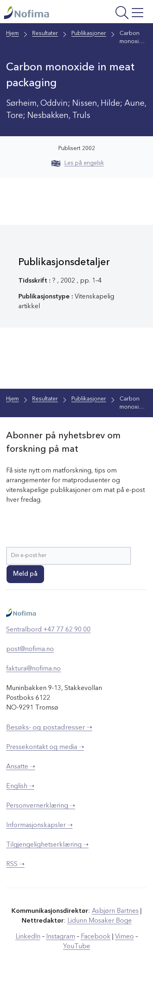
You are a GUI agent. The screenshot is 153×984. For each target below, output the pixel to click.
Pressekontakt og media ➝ (45, 747)
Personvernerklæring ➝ (40, 806)
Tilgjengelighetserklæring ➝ (47, 845)
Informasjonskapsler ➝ (39, 825)
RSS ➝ (15, 864)
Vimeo (124, 937)
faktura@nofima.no (33, 669)
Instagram (60, 937)
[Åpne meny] (120, 13)
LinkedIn (28, 937)
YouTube (76, 946)
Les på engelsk (77, 163)
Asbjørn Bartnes (115, 911)
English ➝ (20, 786)
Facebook (96, 937)
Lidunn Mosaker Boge (99, 921)
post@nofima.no (30, 649)
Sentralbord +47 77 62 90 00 (48, 630)
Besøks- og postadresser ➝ (49, 727)
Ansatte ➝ (20, 767)
